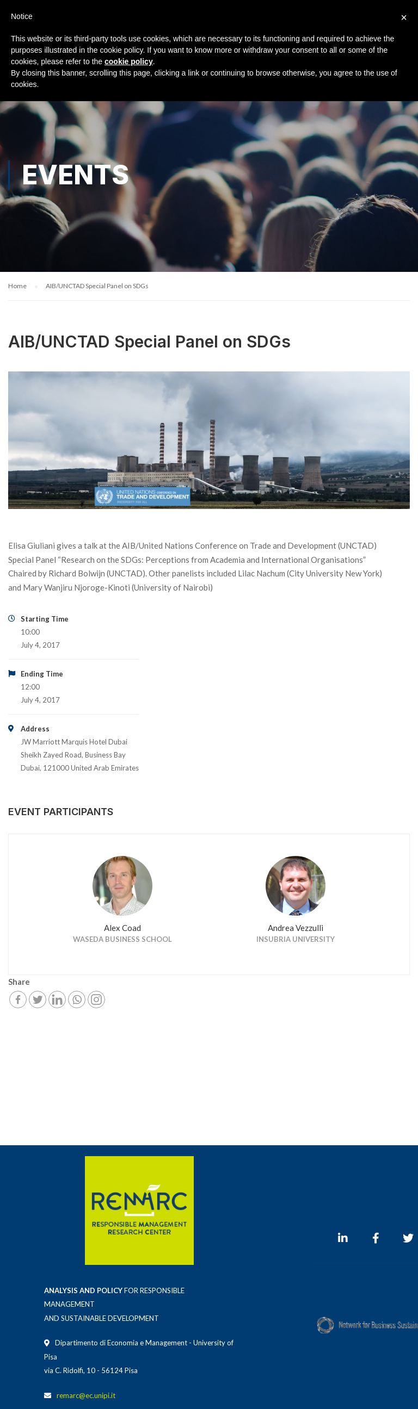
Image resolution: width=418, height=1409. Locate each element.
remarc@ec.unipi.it (86, 1395)
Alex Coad (122, 928)
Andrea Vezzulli (295, 928)
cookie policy (128, 61)
